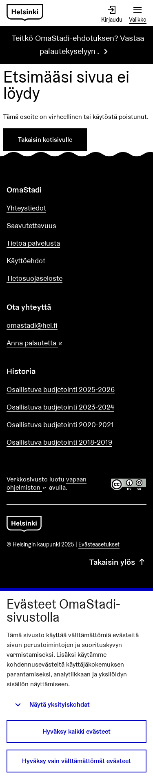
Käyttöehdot (26, 260)
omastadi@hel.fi (32, 325)
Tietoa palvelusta (33, 243)
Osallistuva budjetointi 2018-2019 (59, 442)
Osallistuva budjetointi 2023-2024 (60, 407)
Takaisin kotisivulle (45, 139)
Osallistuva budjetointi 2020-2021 (60, 424)
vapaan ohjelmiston (46, 483)
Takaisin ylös (117, 562)
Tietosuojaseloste (34, 278)
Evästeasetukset (99, 544)
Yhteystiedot (26, 208)
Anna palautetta (58, 343)
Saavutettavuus (31, 225)
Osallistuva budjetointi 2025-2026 (61, 389)
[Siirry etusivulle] (25, 13)
